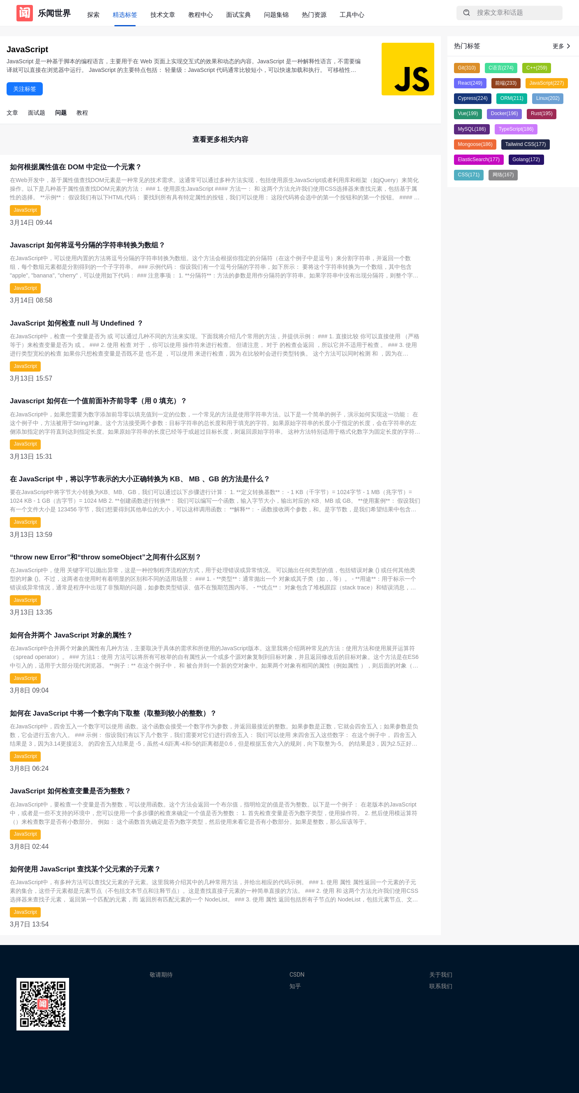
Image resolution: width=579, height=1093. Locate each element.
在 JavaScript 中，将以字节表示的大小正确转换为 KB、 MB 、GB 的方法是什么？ (140, 479)
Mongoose (475, 144)
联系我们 (440, 986)
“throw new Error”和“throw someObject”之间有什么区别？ (105, 557)
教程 (82, 112)
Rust (542, 113)
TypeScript (516, 129)
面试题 (36, 112)
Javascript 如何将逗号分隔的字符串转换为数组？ (87, 245)
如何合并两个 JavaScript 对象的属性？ (71, 635)
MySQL (472, 129)
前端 (505, 83)
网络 (503, 175)
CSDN (297, 974)
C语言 (501, 68)
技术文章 (163, 14)
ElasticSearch (479, 159)
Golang (526, 159)
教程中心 (200, 14)
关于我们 (440, 974)
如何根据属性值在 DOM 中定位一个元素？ (76, 167)
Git (467, 68)
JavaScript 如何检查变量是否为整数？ (70, 791)
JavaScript (25, 210)
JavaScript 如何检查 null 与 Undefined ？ (77, 323)
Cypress (473, 98)
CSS (469, 175)
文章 (12, 112)
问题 (61, 112)
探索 (93, 14)
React (470, 83)
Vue (468, 113)
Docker (504, 113)
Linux (548, 98)
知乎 (295, 986)
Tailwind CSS (525, 144)
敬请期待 (161, 974)
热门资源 (314, 14)
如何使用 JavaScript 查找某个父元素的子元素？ (85, 869)
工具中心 (352, 14)
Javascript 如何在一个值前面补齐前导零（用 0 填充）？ (98, 401)
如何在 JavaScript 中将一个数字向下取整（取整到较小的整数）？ (113, 713)
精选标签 (125, 14)
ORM (511, 98)
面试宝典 (238, 14)
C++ (536, 68)
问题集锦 (276, 14)
